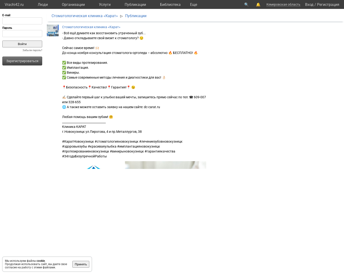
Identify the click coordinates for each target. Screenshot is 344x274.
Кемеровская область (283, 4)
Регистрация (328, 4)
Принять (81, 264)
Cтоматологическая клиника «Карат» (85, 16)
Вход (309, 4)
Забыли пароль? (32, 50)
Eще (193, 4)
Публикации (135, 4)
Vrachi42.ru (14, 4)
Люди (43, 4)
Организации (73, 4)
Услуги (105, 4)
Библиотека (170, 4)
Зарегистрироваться (22, 61)
